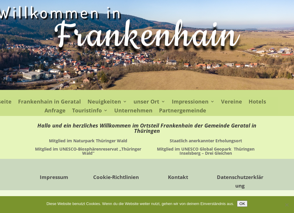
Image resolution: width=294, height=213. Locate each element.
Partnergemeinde (182, 111)
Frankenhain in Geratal (49, 102)
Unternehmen (133, 111)
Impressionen (190, 102)
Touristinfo (87, 111)
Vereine (231, 102)
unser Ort (146, 102)
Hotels (257, 102)
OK (242, 203)
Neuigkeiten (104, 102)
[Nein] (287, 205)
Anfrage (55, 111)
